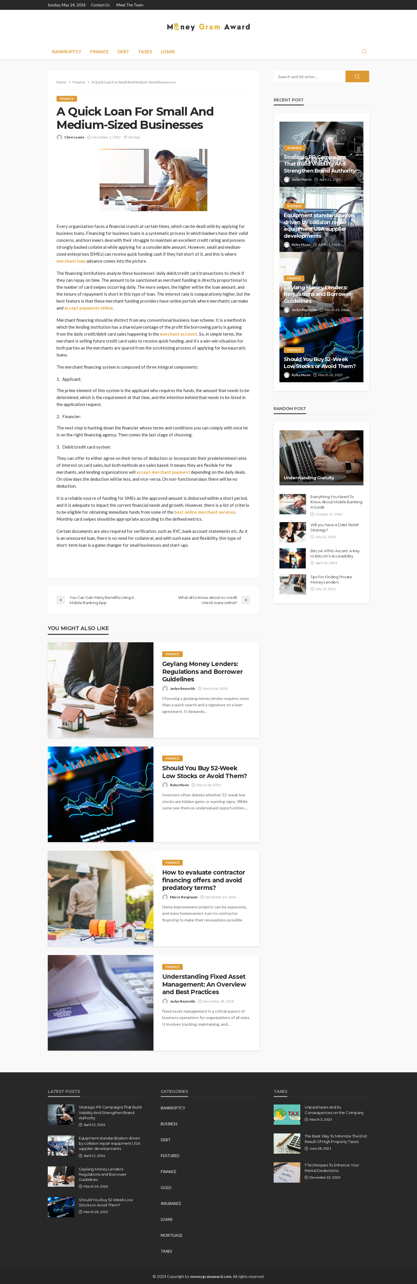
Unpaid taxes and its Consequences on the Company (334, 1110)
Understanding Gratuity (309, 477)
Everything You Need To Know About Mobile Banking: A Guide (336, 501)
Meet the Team (129, 5)
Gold (166, 1187)
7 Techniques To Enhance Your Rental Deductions (332, 1168)
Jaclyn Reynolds (182, 688)
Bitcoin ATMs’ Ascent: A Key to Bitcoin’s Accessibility (335, 553)
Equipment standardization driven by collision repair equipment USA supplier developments (319, 225)
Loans (168, 51)
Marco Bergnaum (183, 897)
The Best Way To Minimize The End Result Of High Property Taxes (336, 1139)
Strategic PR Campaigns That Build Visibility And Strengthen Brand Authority (320, 164)
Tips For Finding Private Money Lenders (331, 579)
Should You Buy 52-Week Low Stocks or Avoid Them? (204, 771)
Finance (99, 51)
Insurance (171, 1203)
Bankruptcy (66, 51)
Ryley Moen (179, 785)
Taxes (145, 51)
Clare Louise (74, 137)
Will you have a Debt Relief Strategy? (334, 527)
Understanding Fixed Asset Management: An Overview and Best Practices (204, 984)
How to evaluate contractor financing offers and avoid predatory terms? (203, 880)
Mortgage (171, 1235)
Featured (170, 1155)
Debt (123, 51)
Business (294, 148)
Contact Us (100, 5)
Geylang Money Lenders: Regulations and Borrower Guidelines (202, 671)
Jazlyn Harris (302, 179)
